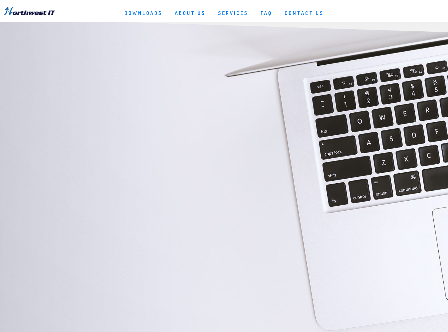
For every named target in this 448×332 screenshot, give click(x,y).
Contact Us (304, 13)
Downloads (143, 13)
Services (233, 13)
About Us (190, 13)
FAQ (266, 13)
